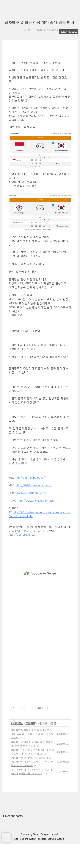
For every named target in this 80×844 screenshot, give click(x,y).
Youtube (52, 839)
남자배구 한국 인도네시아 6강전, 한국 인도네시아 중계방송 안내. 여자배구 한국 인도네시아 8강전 (32, 762)
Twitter (32, 839)
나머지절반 (17, 723)
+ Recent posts (13, 816)
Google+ (61, 839)
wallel (56, 834)
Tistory (36, 834)
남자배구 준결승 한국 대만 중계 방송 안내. (40, 22)
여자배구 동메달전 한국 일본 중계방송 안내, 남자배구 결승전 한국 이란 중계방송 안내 (32, 734)
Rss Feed (19, 839)
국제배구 (30, 723)
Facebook (42, 839)
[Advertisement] (40, 573)
